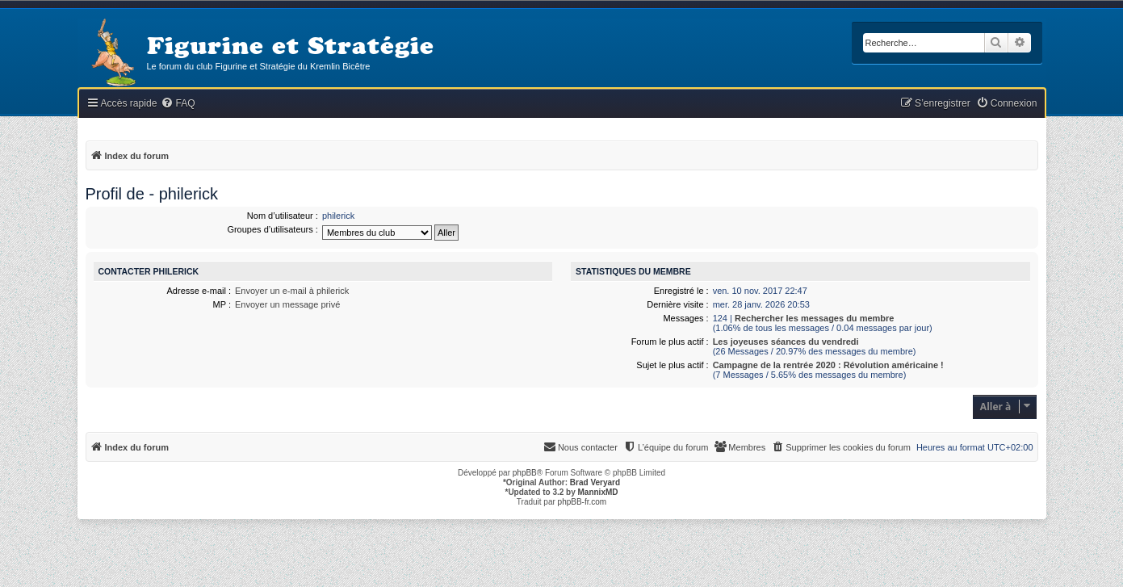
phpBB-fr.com (582, 501)
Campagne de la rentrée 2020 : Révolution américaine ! (828, 365)
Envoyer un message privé (287, 304)
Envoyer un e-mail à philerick (292, 291)
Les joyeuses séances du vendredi (786, 341)
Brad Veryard (595, 482)
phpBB (525, 472)
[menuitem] (178, 104)
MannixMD (598, 492)
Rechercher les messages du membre (815, 318)
